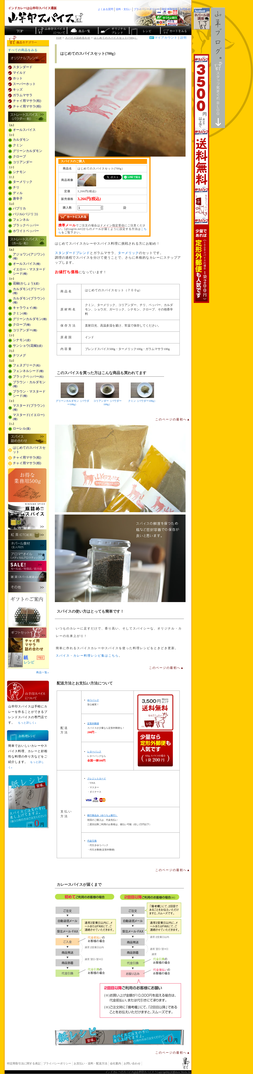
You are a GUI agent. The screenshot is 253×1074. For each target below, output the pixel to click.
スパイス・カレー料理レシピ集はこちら (87, 655)
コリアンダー (22, 162)
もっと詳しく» (27, 722)
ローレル (22, 428)
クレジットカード (96, 778)
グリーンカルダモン (27, 151)
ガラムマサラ (22, 95)
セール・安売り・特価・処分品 (27, 566)
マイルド (19, 72)
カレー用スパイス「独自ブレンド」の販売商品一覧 (27, 58)
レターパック (94, 751)
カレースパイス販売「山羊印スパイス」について (51, 30)
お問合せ (185, 9)
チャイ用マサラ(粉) (27, 106)
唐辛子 (18, 198)
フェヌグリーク (26, 365)
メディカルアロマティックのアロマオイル (27, 555)
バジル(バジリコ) (25, 214)
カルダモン (21, 139)
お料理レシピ (28, 735)
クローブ (19, 156)
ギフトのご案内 (27, 610)
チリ (16, 187)
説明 (183, 37)
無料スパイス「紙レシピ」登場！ (119, 1036)
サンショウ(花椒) (27, 345)
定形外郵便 (93, 723)
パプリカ (19, 208)
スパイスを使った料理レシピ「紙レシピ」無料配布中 (28, 660)
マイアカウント (166, 37)
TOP (59, 37)
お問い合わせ (132, 1063)
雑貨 (27, 576)
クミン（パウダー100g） (142, 392)
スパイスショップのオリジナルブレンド (113, 30)
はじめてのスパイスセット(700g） (119, 37)
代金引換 (92, 840)
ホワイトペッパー (26, 231)
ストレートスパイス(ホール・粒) (27, 241)
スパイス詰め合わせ (77, 37)
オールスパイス (24, 130)
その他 (27, 587)
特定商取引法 (169, 9)
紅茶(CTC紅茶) (27, 534)
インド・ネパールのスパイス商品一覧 (82, 30)
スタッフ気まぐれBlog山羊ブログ (218, 67)
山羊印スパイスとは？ (28, 691)
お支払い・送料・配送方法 (90, 1063)
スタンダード (22, 67)
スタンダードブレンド (72, 253)
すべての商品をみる (23, 50)
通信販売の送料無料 (155, 730)
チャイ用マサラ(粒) (27, 101)
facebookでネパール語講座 (202, 18)
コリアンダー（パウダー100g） (107, 394)
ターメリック (128, 253)
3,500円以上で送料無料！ (201, 178)
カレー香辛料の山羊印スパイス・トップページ (20, 30)
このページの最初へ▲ (172, 419)
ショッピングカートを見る (175, 30)
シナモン (19, 172)
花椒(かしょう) (26, 283)
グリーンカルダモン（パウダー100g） (72, 394)
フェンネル (21, 219)
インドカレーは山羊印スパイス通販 (32, 8)
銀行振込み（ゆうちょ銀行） (102, 815)
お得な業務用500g (27, 485)
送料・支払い (123, 9)
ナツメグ (19, 355)
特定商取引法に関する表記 (24, 1063)
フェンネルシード (28, 371)
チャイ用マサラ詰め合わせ (28, 645)
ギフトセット (27, 632)
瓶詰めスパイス (27, 515)
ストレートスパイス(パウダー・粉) (27, 117)
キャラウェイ (25, 307)
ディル (18, 193)
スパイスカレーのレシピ (144, 30)
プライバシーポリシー (57, 1063)
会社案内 (115, 1063)
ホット (18, 78)
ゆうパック (93, 700)
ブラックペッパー (26, 225)
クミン (18, 145)
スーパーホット (24, 84)
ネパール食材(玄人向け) (27, 545)
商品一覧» (42, 672)
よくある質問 (105, 9)
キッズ (18, 89)
